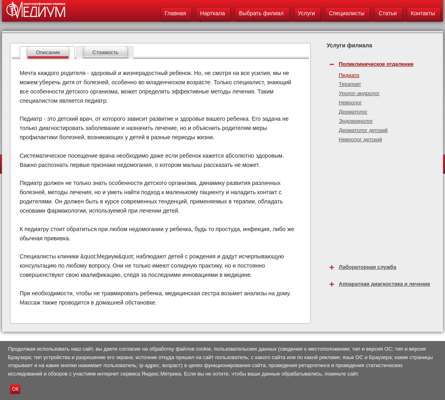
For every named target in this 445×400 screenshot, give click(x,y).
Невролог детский (360, 139)
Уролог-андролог (359, 93)
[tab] (47, 52)
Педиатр (349, 75)
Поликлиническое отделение (376, 64)
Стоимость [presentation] (106, 52)
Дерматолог (353, 112)
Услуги (306, 13)
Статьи (387, 13)
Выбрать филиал (261, 13)
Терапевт (350, 84)
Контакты (423, 13)
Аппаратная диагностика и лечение (384, 284)
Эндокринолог (356, 121)
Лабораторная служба (367, 267)
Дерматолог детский (363, 130)
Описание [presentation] (48, 52)
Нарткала (212, 13)
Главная (175, 13)
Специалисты (347, 13)
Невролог (350, 102)
